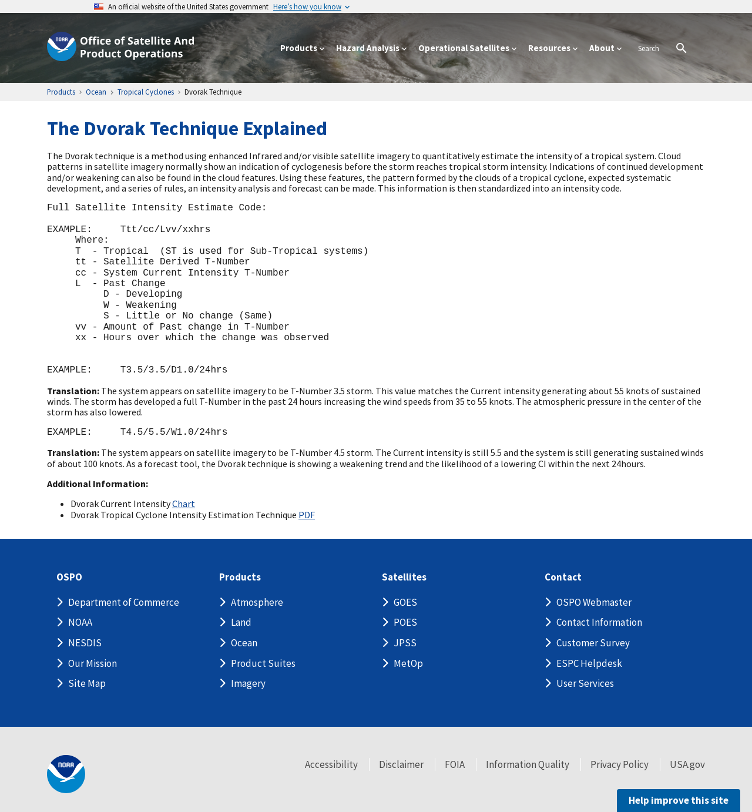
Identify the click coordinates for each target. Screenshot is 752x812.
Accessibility (331, 764)
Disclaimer (401, 764)
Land (241, 622)
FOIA (455, 764)
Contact (563, 577)
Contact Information (599, 622)
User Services (585, 683)
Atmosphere (257, 602)
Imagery (248, 683)
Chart (183, 503)
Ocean (244, 642)
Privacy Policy (619, 764)
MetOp (408, 663)
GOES (405, 602)
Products (240, 577)
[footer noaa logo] (66, 774)
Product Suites (263, 663)
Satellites (404, 577)
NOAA (80, 622)
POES (405, 622)
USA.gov (687, 764)
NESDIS (85, 642)
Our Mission (92, 663)
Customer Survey (593, 642)
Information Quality (527, 764)
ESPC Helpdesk (589, 663)
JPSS (405, 642)
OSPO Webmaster (594, 602)
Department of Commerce (123, 602)
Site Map (87, 683)
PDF (306, 515)
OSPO (69, 577)
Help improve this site (678, 800)
